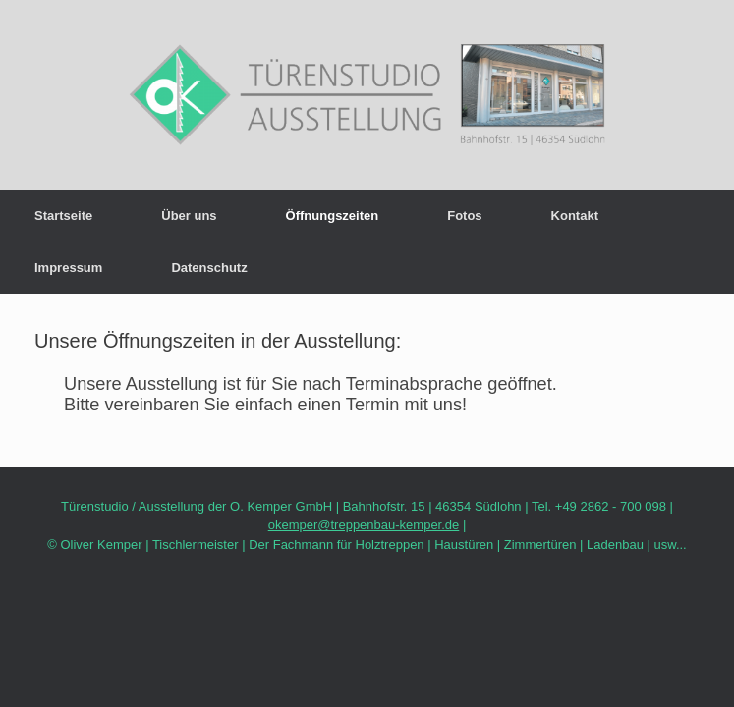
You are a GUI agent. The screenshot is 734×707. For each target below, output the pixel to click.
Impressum (68, 267)
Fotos (464, 215)
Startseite (63, 215)
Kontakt (574, 215)
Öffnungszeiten (332, 215)
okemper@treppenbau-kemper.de (364, 524)
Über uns (188, 215)
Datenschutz (209, 267)
